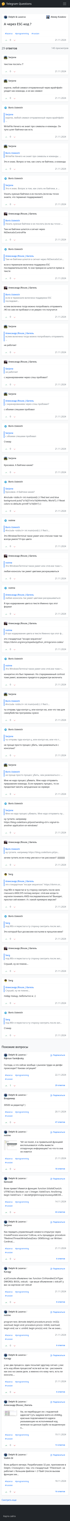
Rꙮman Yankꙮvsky (14, 1058)
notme (7, 1135)
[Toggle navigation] (64, 3)
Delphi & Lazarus (15, 16)
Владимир (9, 1098)
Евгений (8, 1181)
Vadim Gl (8, 1458)
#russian (35, 33)
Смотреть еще (9, 1499)
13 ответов (60, 1445)
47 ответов (60, 1122)
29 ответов (60, 1085)
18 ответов (60, 1168)
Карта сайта (9, 1516)
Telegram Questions (17, 4)
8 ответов (60, 1302)
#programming (22, 33)
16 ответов (60, 1491)
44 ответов (60, 1212)
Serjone (8, 1225)
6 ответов (60, 1258)
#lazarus (9, 33)
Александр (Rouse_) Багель (18, 1405)
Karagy (7, 1271)
